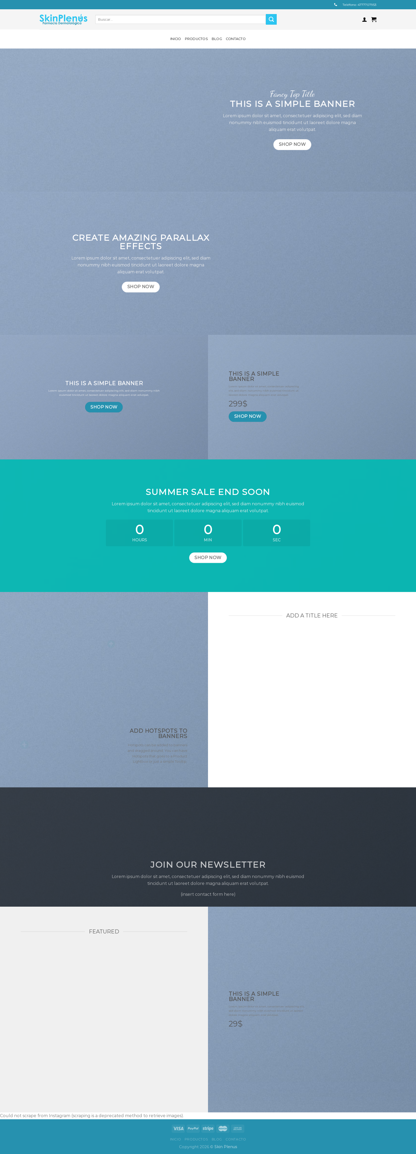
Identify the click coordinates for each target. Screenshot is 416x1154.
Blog (217, 39)
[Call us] (335, 5)
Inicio (175, 39)
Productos (196, 39)
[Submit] (271, 19)
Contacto (236, 39)
